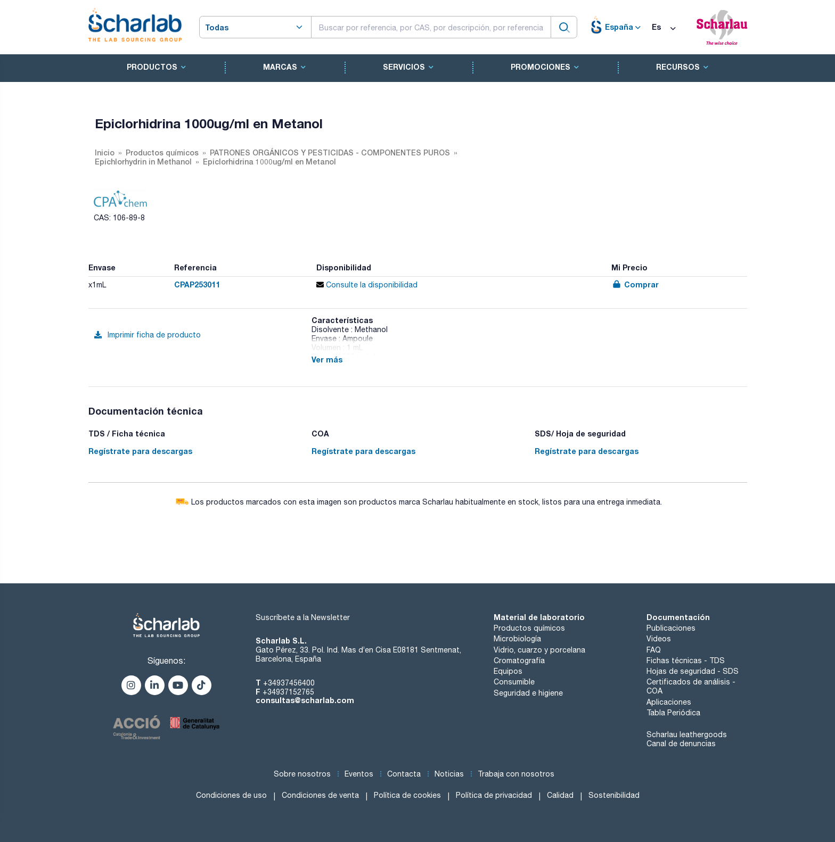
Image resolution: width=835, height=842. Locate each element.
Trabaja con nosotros (516, 774)
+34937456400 (289, 683)
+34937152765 (288, 692)
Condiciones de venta (320, 795)
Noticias (449, 774)
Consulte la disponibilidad (367, 284)
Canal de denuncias (681, 743)
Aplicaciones (668, 702)
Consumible (514, 682)
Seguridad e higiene (528, 693)
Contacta (404, 774)
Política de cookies (407, 795)
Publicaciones (670, 628)
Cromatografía (519, 660)
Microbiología (517, 638)
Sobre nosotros (302, 774)
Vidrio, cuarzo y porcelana (539, 650)
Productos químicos (529, 628)
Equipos (508, 671)
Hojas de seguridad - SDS (692, 671)
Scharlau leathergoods (686, 734)
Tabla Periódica (673, 712)
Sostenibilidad (614, 795)
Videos (658, 638)
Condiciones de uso (231, 795)
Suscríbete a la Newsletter (303, 617)
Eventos (359, 774)
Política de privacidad (494, 795)
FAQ (653, 650)
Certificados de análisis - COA (690, 686)
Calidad (560, 795)
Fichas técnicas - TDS (685, 660)
